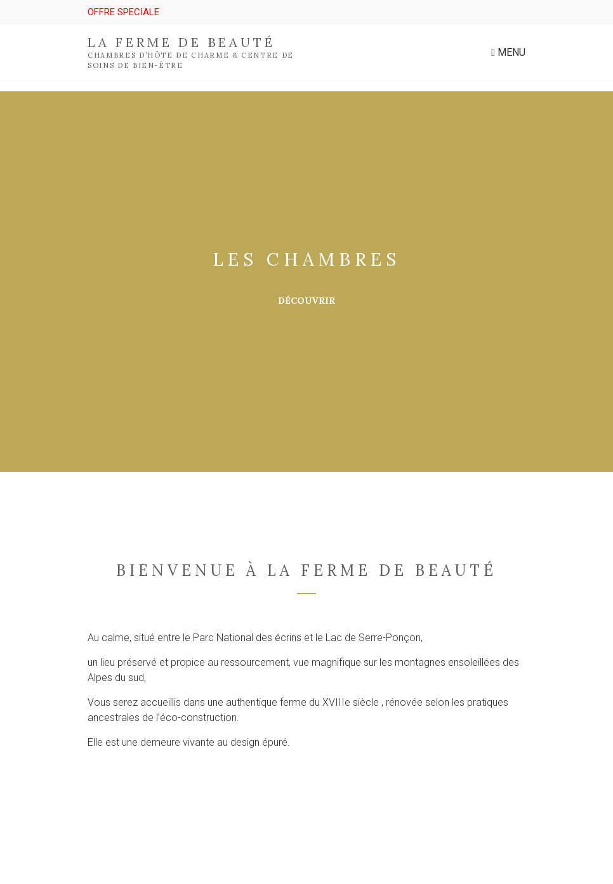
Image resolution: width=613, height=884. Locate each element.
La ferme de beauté (181, 42)
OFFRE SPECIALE (123, 12)
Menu (508, 52)
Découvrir (306, 300)
